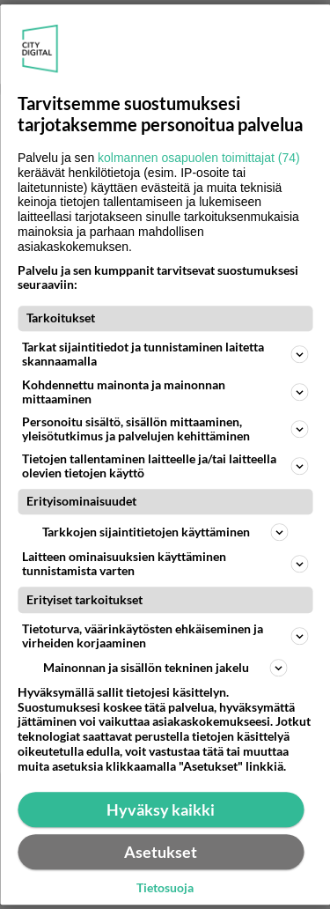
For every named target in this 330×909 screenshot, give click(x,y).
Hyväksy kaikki (160, 809)
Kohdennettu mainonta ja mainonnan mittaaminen (165, 391)
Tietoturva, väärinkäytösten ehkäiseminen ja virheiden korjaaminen (165, 635)
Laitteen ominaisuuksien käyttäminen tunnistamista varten (165, 563)
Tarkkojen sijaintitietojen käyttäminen (165, 532)
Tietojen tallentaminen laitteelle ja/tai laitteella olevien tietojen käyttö (165, 465)
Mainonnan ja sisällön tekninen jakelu (165, 667)
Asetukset (160, 851)
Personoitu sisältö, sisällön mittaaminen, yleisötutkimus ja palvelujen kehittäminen (165, 428)
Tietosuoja (165, 888)
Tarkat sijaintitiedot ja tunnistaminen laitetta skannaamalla (165, 354)
